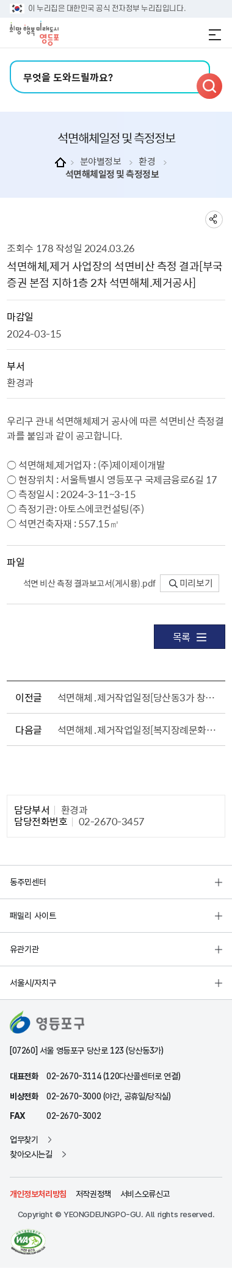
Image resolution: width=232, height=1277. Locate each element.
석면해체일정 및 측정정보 (112, 174)
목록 (189, 636)
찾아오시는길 (31, 1154)
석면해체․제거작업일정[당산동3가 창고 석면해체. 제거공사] (139, 697)
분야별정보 (100, 161)
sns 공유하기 (214, 219)
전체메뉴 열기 (215, 34)
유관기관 (24, 949)
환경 (147, 161)
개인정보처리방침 (38, 1194)
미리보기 (190, 583)
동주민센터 (28, 882)
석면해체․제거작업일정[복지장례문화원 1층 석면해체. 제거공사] (139, 729)
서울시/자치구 (33, 983)
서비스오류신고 (145, 1194)
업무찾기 (24, 1140)
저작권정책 (93, 1194)
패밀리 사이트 (33, 916)
